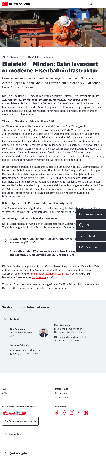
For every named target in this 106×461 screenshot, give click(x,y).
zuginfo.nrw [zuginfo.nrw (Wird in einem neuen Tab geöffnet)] (39, 277)
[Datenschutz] (61, 388)
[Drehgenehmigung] (91, 214)
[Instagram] (73, 412)
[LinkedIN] (87, 412)
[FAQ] (91, 225)
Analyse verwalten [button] (64, 397)
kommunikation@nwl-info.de (70, 337)
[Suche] (91, 4)
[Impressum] (61, 393)
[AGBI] (5, 393)
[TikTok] (58, 412)
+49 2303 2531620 (66, 340)
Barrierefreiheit (13, 434)
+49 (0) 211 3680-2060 (24, 353)
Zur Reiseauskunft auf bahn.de (20, 421)
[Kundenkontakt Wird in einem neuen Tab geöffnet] (91, 247)
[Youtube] (80, 412)
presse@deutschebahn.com (25, 350)
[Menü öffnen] (100, 4)
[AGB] (4, 388)
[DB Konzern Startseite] (16, 4)
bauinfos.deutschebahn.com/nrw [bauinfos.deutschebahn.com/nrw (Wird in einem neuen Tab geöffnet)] (50, 273)
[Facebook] (65, 412)
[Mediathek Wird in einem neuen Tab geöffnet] (91, 236)
